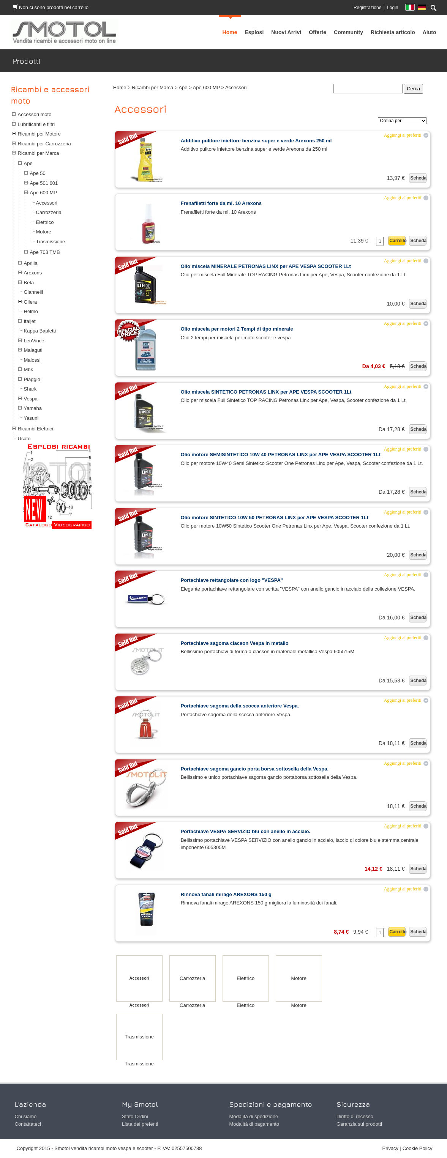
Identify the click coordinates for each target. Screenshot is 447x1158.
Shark (30, 389)
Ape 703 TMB (45, 252)
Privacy (390, 1148)
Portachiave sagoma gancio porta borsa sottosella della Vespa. (255, 769)
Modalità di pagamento (254, 1124)
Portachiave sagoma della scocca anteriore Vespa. (240, 706)
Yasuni (31, 418)
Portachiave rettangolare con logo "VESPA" (232, 580)
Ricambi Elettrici (35, 429)
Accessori (46, 203)
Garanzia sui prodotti (359, 1124)
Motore (43, 232)
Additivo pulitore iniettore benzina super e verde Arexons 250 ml (256, 140)
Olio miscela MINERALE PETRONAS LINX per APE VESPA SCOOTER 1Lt (266, 266)
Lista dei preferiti (140, 1124)
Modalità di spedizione (253, 1116)
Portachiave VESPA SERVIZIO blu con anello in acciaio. (245, 831)
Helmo (31, 311)
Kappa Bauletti (40, 331)
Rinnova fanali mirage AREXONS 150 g (226, 894)
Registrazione (367, 7)
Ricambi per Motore (39, 134)
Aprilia (31, 263)
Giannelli (33, 292)
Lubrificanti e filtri (36, 124)
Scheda (418, 178)
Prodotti (425, 61)
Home (119, 87)
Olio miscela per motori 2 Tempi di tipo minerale (237, 329)
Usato (24, 438)
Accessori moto (35, 114)
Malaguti (33, 350)
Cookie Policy (418, 1148)
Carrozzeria (49, 212)
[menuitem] (348, 32)
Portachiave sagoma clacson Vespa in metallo (235, 643)
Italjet (30, 321)
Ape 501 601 (44, 183)
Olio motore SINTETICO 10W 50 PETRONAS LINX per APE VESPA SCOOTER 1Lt (274, 517)
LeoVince (34, 340)
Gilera (30, 302)
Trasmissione (50, 241)
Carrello (397, 240)
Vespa (31, 399)
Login (392, 7)
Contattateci (28, 1124)
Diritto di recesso (354, 1116)
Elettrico (45, 222)
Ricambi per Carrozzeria (44, 144)
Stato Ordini (135, 1116)
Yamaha (33, 408)
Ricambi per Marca (38, 153)
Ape (28, 163)
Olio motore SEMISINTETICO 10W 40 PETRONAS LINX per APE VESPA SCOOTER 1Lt (281, 454)
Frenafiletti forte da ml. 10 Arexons (221, 203)
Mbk (28, 369)
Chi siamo (26, 1116)
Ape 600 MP (43, 192)
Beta (29, 282)
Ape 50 (38, 173)
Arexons (33, 273)
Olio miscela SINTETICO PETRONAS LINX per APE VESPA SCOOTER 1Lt (266, 392)
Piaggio (32, 379)
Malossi (32, 360)
